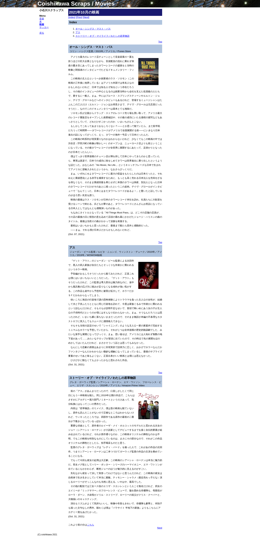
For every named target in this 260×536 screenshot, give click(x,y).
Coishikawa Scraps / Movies (76, 3)
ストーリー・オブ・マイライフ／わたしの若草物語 (102, 36)
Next (159, 527)
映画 (41, 24)
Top (160, 41)
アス (77, 32)
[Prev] (79, 17)
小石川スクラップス (51, 10)
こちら (90, 524)
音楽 (41, 18)
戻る (41, 33)
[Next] (86, 17)
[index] (71, 17)
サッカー (44, 27)
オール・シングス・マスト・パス (93, 28)
